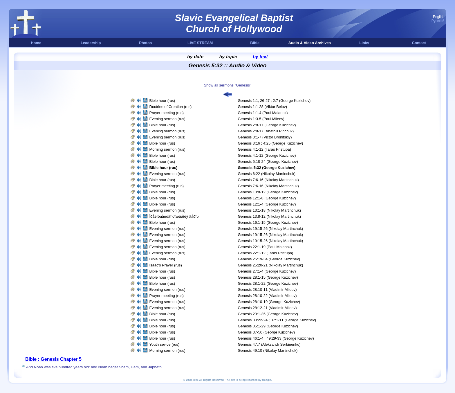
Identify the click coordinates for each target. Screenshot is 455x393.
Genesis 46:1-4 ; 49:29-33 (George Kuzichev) (276, 338)
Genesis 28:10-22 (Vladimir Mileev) (267, 295)
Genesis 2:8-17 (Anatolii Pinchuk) (266, 131)
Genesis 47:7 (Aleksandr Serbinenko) (269, 344)
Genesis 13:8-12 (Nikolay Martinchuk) (269, 216)
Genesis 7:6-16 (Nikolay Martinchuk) (268, 180)
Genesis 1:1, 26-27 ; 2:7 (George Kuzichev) (274, 100)
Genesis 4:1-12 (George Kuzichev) (267, 155)
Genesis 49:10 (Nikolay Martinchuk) (268, 350)
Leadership (91, 43)
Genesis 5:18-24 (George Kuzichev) (268, 161)
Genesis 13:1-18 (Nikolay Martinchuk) (269, 210)
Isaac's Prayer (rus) (165, 265)
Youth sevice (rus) (164, 344)
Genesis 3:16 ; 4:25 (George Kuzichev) (270, 143)
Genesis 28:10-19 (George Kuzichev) (269, 302)
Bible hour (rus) (162, 100)
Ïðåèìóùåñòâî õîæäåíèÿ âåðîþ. (174, 216)
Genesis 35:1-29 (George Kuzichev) (268, 326)
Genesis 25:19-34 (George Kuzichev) (269, 259)
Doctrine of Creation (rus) (170, 106)
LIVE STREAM (200, 43)
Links (364, 43)
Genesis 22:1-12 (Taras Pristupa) (265, 253)
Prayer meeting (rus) (166, 113)
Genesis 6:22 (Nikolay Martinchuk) (267, 174)
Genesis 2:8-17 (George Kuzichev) (267, 125)
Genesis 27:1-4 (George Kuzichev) (267, 271)
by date (195, 56)
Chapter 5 (71, 359)
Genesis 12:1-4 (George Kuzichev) (267, 204)
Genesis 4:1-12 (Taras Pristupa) (264, 149)
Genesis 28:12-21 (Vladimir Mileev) (267, 308)
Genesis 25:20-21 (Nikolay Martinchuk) (270, 265)
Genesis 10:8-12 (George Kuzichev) (268, 192)
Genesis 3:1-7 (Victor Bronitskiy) (265, 137)
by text (260, 56)
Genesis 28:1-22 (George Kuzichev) (268, 283)
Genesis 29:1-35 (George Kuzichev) (268, 314)
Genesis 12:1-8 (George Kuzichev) (267, 198)
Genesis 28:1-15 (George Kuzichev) (268, 277)
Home (36, 43)
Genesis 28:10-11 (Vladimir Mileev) (267, 289)
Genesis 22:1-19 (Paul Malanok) (265, 247)
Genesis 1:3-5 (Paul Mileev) (261, 119)
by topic (228, 56)
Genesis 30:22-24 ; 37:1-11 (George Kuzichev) (277, 320)
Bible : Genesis (42, 359)
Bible (254, 43)
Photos (145, 43)
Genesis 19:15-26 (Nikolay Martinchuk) (270, 228)
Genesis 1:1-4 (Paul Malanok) (263, 113)
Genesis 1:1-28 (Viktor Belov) (262, 106)
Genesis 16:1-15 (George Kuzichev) (268, 222)
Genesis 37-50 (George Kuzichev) (266, 332)
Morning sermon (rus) (167, 149)
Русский (438, 21)
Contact (419, 43)
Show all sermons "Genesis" (227, 85)
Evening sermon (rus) (167, 119)
